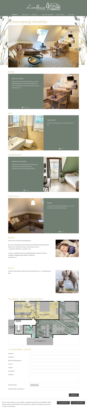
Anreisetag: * (11, 371)
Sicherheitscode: (12, 385)
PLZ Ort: (10, 364)
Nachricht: (11, 374)
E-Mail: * (10, 367)
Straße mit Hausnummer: (14, 360)
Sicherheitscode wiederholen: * (16, 389)
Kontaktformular (43, 404)
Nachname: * (11, 357)
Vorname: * (11, 353)
